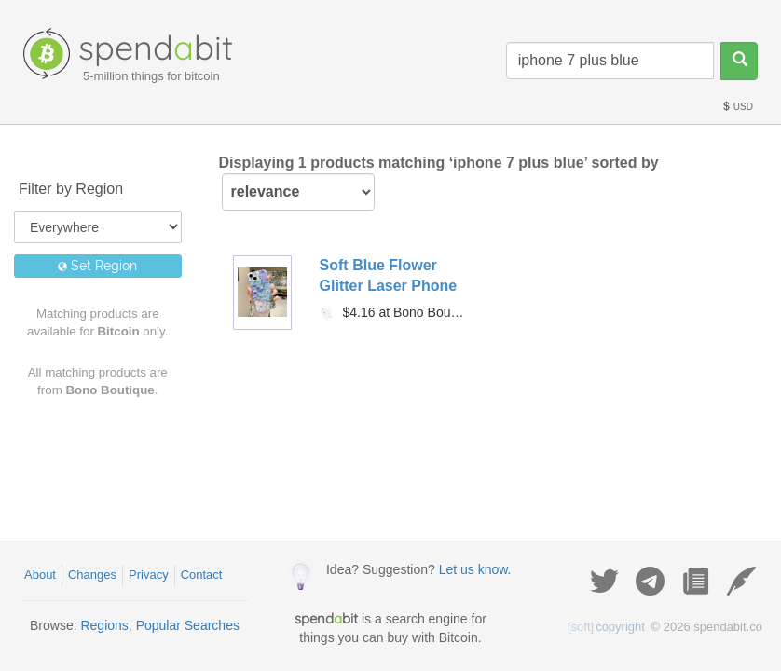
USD (737, 107)
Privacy (149, 575)
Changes (92, 575)
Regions (104, 625)
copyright (606, 627)
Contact (202, 575)
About (40, 575)
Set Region (97, 265)
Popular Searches (188, 625)
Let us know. (475, 569)
